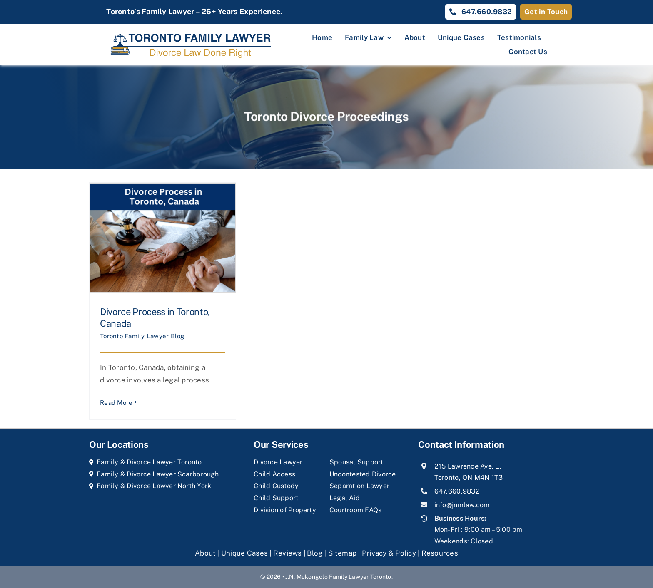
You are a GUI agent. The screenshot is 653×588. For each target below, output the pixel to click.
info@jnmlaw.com (462, 505)
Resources (439, 553)
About (206, 553)
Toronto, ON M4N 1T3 (468, 477)
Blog (315, 553)
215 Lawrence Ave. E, (467, 466)
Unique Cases (244, 553)
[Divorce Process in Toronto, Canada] (163, 238)
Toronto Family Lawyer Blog (142, 336)
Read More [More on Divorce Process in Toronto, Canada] (116, 402)
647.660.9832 (457, 491)
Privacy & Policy (389, 553)
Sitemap (342, 553)
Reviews (287, 553)
